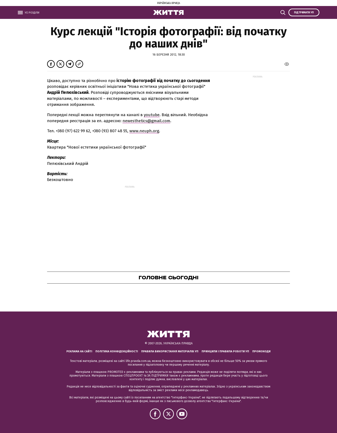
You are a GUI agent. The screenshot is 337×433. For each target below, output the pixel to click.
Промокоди (261, 351)
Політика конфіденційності (116, 351)
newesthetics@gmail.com (146, 120)
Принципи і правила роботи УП (225, 351)
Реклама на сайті (79, 351)
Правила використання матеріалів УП (169, 351)
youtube (151, 114)
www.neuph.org (144, 130)
